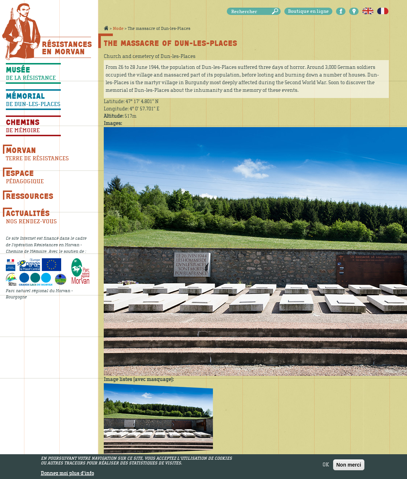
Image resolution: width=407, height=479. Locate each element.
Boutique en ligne (308, 11)
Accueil (106, 28)
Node (118, 28)
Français (382, 11)
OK (326, 466)
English (368, 11)
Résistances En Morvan (66, 48)
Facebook (340, 11)
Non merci (348, 466)
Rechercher (276, 11)
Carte (354, 11)
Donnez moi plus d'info (67, 475)
